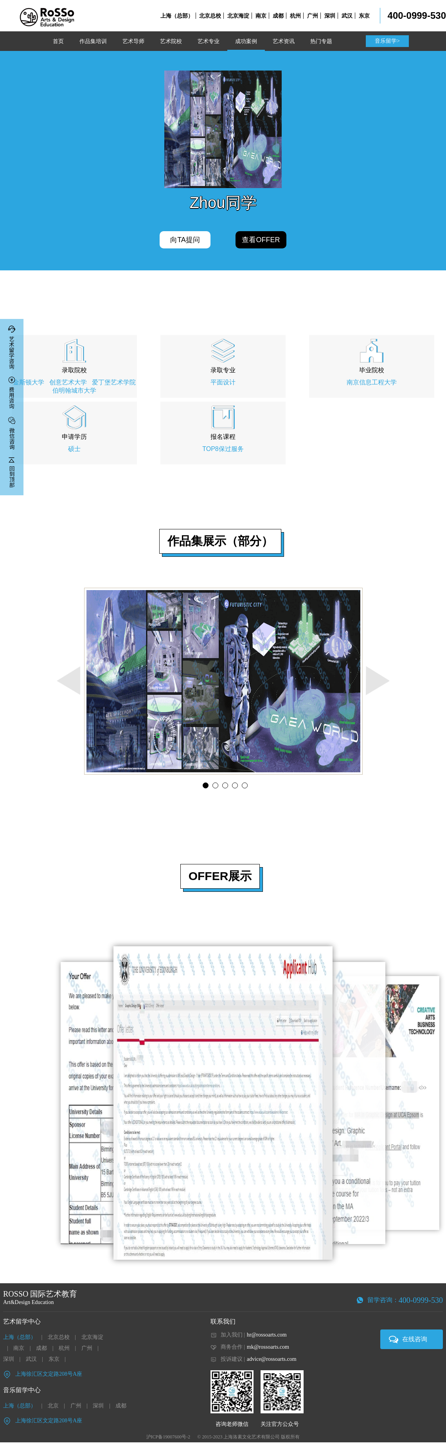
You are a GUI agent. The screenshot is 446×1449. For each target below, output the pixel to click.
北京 (53, 1406)
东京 (364, 16)
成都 (278, 16)
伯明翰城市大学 (74, 390)
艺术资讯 (284, 41)
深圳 (329, 16)
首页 (58, 41)
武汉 (347, 16)
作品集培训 (93, 41)
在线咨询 (414, 1339)
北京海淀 (238, 16)
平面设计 (223, 382)
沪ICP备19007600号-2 (168, 1437)
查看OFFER (261, 240)
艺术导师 (133, 41)
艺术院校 (171, 41)
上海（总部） (176, 16)
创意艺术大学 (68, 382)
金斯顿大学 (28, 382)
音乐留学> (387, 41)
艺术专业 (208, 41)
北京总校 (210, 16)
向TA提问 (185, 240)
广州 (312, 16)
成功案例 (246, 41)
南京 (260, 16)
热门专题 (321, 41)
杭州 (295, 16)
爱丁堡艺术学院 (114, 382)
